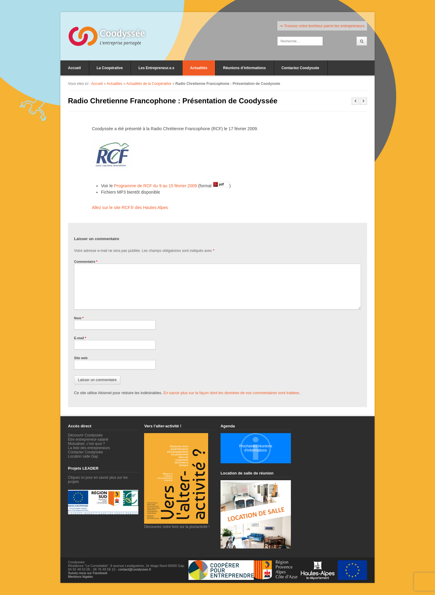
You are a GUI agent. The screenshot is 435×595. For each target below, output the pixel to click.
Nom (79, 318)
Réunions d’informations (244, 68)
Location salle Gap (83, 456)
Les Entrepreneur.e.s (156, 68)
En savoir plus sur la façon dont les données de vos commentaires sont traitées (231, 393)
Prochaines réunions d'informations (255, 448)
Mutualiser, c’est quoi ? (86, 444)
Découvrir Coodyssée (85, 435)
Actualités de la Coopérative (148, 84)
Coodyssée (122, 33)
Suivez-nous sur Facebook (87, 573)
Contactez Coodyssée (300, 68)
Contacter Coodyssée (85, 452)
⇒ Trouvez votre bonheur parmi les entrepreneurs (322, 26)
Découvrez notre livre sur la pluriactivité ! (176, 524)
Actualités (198, 68)
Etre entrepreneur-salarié (88, 439)
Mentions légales (80, 576)
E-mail (80, 338)
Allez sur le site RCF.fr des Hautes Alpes (130, 207)
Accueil (74, 68)
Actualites (114, 84)
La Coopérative (110, 68)
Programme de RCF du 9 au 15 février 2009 (155, 185)
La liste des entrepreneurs (89, 448)
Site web (81, 358)
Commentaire (86, 261)
